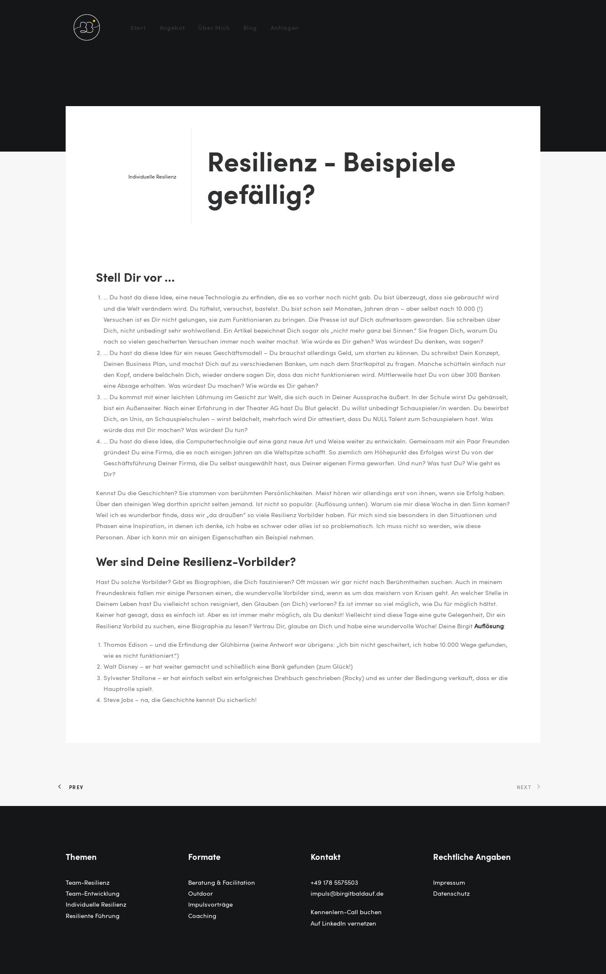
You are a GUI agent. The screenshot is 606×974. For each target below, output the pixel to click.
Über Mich (213, 27)
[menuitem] (141, 27)
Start (138, 27)
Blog (250, 27)
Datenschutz (451, 893)
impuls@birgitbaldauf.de (347, 893)
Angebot (172, 27)
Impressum (449, 882)
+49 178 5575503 (334, 882)
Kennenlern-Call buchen (346, 911)
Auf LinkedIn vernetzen (343, 923)
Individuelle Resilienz (152, 176)
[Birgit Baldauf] (87, 27)
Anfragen (285, 27)
